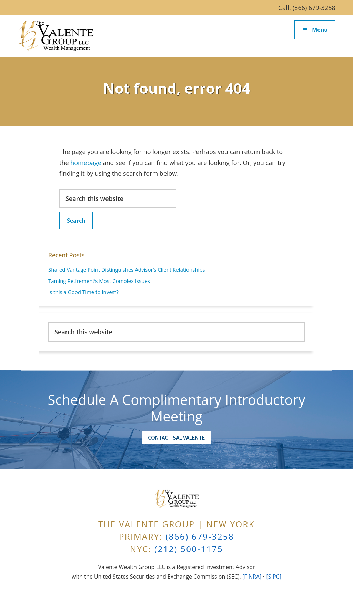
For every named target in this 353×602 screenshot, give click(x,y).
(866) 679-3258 (314, 7)
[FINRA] (251, 576)
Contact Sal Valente (176, 437)
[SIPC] (273, 576)
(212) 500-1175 (188, 548)
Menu (320, 29)
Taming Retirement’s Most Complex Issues (99, 280)
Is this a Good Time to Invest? (83, 291)
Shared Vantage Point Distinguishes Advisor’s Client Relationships (126, 269)
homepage (85, 163)
